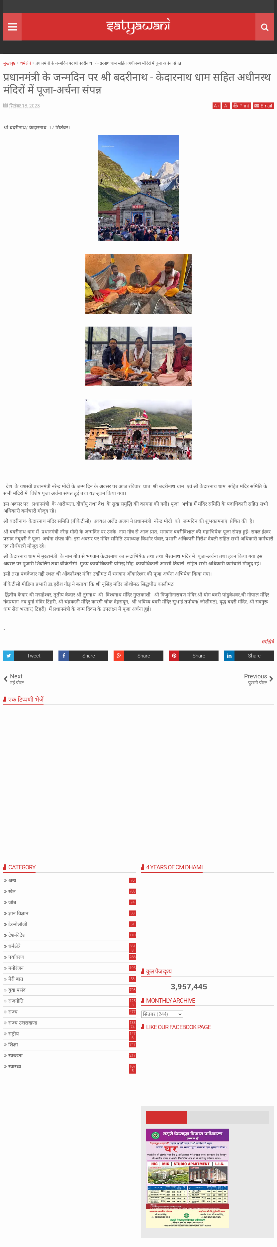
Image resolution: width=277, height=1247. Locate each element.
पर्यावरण (16, 957)
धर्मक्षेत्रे (267, 642)
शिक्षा (13, 1045)
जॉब (12, 902)
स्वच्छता (15, 1056)
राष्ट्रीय (13, 1034)
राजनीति (16, 1001)
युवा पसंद (17, 990)
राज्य (13, 1012)
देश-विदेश (17, 935)
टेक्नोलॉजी (17, 924)
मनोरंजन (16, 968)
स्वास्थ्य (14, 1067)
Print (241, 105)
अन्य (12, 881)
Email (263, 105)
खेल (12, 892)
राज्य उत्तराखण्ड (22, 1023)
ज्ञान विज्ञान (18, 913)
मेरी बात (15, 979)
